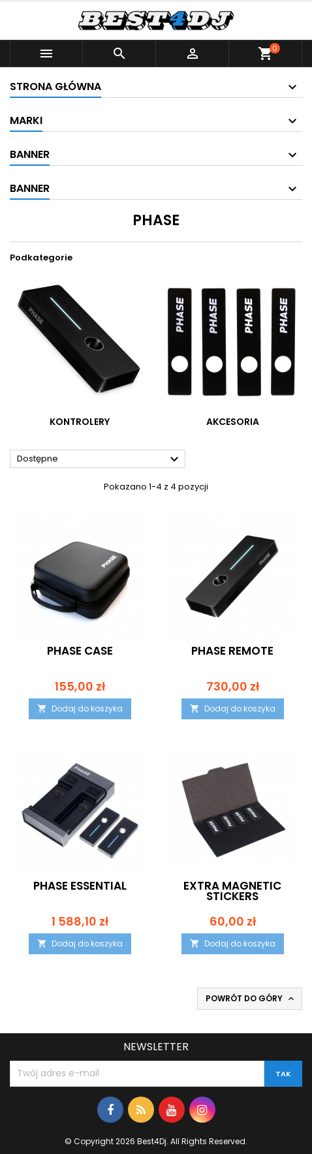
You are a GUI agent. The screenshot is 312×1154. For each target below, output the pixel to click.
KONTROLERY (80, 421)
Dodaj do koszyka (80, 708)
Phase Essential (80, 886)
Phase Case (80, 651)
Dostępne (99, 459)
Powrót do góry (251, 999)
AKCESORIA (232, 421)
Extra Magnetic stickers (232, 891)
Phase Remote (232, 651)
